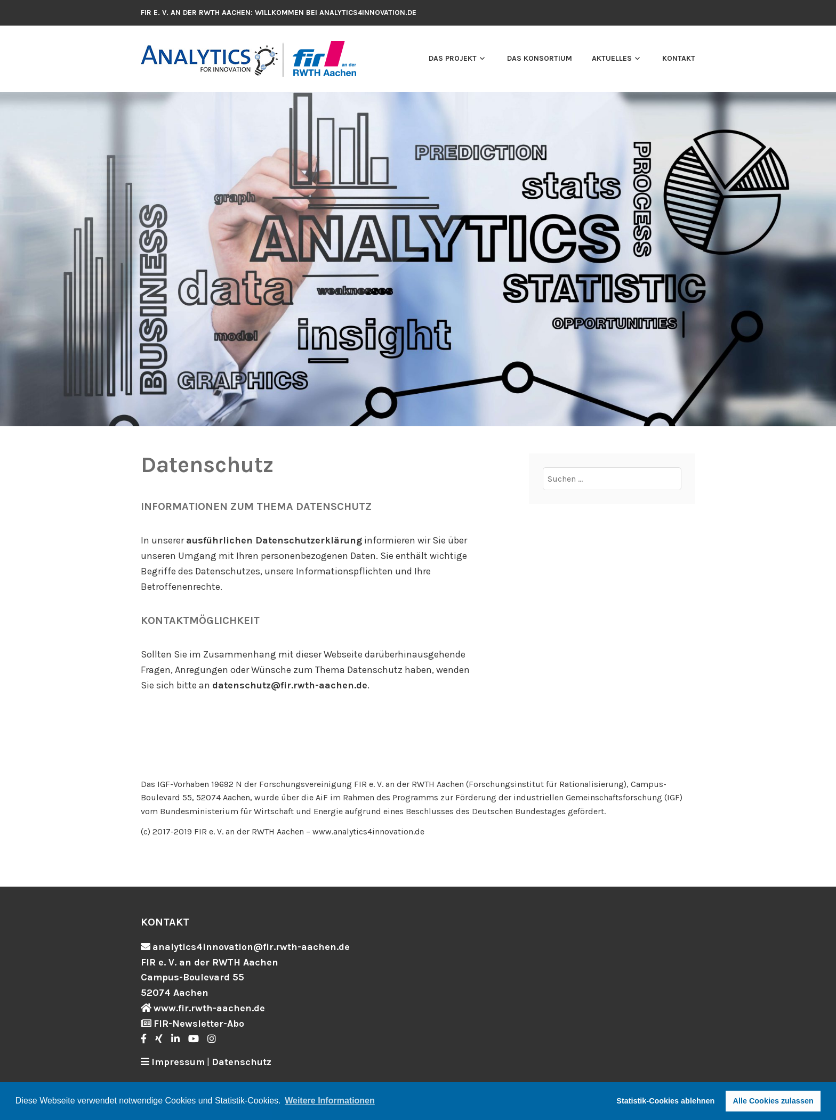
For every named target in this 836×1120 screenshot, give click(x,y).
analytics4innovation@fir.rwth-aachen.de (251, 947)
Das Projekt (453, 58)
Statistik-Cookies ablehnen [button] (665, 1101)
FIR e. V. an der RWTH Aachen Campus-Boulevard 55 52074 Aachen (209, 977)
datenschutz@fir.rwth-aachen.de (289, 685)
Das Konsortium (539, 58)
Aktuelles (612, 58)
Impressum (178, 1062)
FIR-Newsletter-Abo (199, 1023)
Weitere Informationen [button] (330, 1100)
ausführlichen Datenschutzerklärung (274, 540)
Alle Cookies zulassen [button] (773, 1101)
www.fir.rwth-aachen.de (209, 1008)
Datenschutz (241, 1062)
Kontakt (678, 58)
